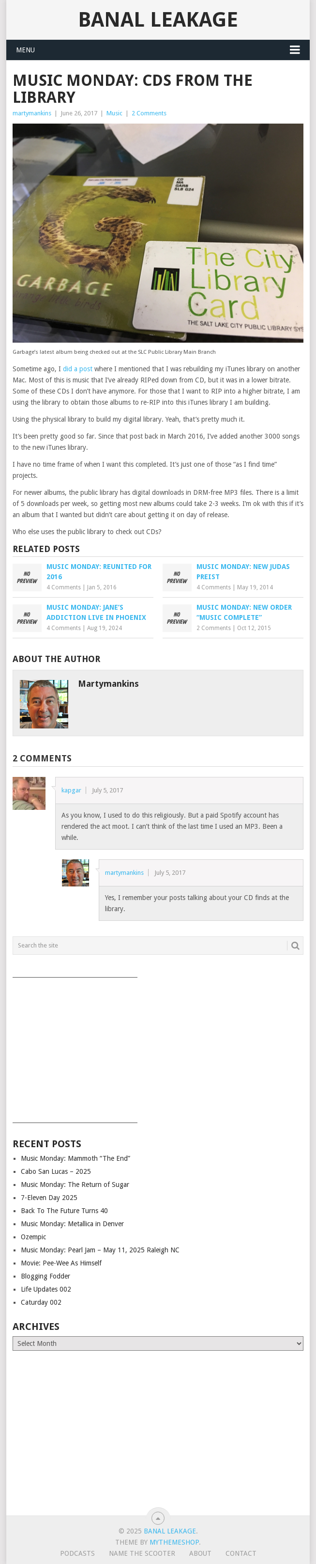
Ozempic (33, 1237)
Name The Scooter (142, 1553)
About (200, 1553)
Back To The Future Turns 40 (64, 1211)
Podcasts (77, 1553)
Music (114, 113)
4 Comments (63, 587)
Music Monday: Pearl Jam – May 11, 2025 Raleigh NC (100, 1250)
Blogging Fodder (45, 1276)
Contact (241, 1553)
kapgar (71, 790)
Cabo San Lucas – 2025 (56, 1171)
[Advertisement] (158, 1047)
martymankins (32, 113)
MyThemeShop (174, 1542)
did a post (77, 369)
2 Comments (149, 113)
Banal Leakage (158, 20)
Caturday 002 (41, 1302)
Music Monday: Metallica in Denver (72, 1224)
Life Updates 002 (46, 1289)
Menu (25, 50)
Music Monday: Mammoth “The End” (75, 1158)
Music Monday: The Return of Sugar (75, 1184)
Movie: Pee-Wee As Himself (61, 1263)
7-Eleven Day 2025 (49, 1197)
